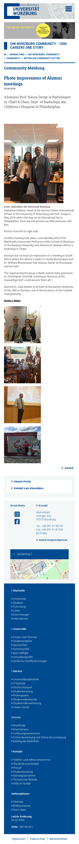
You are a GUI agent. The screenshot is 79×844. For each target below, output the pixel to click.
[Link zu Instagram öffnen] (15, 514)
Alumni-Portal (22, 481)
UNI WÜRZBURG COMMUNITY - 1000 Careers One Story (38, 46)
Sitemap (17, 802)
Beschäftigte (19, 653)
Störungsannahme (23, 776)
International (19, 619)
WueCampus (20, 730)
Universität (18, 599)
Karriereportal (20, 649)
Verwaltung (17, 54)
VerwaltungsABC (22, 657)
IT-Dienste (18, 684)
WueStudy (18, 726)
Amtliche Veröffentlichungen (29, 661)
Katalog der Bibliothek (25, 741)
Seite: (14, 826)
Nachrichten (19, 645)
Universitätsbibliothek (25, 680)
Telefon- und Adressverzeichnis (30, 760)
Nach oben (18, 810)
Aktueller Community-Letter (42, 58)
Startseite (18, 591)
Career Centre (20, 707)
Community (13, 58)
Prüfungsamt (20, 696)
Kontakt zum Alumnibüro (29, 488)
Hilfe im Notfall (21, 784)
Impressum (18, 838)
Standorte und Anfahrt (25, 764)
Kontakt (43, 505)
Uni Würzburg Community (44, 54)
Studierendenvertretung (26, 703)
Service (16, 671)
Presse (16, 768)
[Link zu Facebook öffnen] (15, 521)
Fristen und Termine (24, 637)
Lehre (15, 611)
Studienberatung (22, 692)
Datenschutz (37, 838)
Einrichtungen (20, 615)
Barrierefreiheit (58, 838)
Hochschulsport (21, 688)
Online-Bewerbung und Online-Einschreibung (38, 738)
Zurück (68, 468)
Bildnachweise (21, 806)
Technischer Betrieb (24, 780)
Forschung (18, 607)
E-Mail (43, 533)
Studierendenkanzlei (24, 700)
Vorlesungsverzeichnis (25, 734)
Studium (17, 603)
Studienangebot (21, 641)
